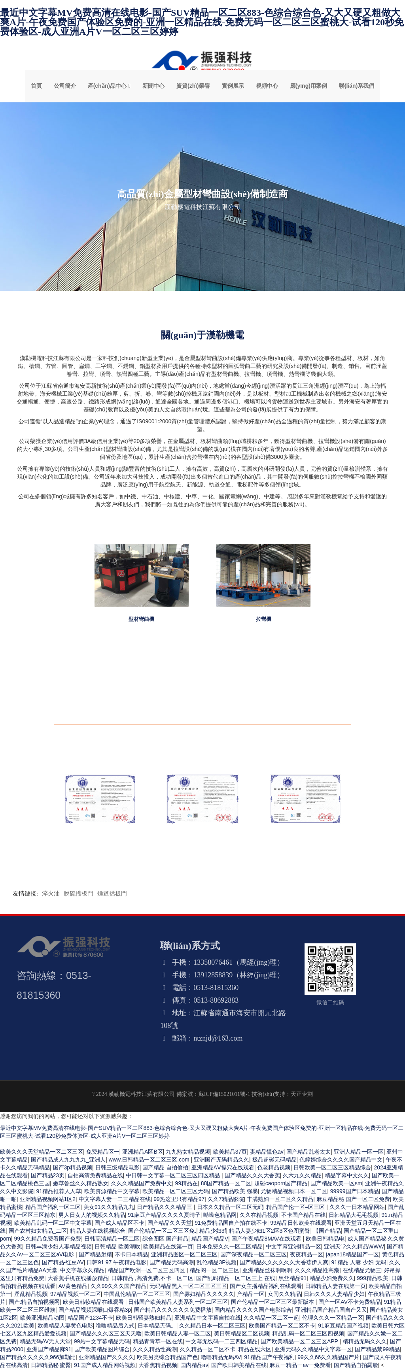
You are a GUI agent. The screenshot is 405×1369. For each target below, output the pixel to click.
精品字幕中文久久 (347, 1175)
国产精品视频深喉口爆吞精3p (95, 1310)
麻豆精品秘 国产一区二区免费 (353, 1199)
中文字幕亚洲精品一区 (293, 1246)
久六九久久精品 (302, 1175)
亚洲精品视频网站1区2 (48, 1199)
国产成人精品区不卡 (119, 1223)
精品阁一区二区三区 (214, 1270)
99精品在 (186, 1183)
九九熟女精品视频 (188, 1151)
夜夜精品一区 (306, 1254)
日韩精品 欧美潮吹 (117, 1246)
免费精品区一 (102, 1151)
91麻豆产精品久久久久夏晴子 (164, 1215)
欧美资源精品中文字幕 (112, 1191)
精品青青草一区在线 (158, 1341)
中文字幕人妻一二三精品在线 (115, 1199)
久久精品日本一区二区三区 (212, 1325)
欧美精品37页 (230, 1151)
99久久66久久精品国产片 (328, 1357)
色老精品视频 (273, 1167)
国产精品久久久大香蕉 (252, 1175)
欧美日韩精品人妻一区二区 (177, 1333)
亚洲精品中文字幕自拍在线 (207, 1317)
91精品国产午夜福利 (269, 1357)
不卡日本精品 (131, 1254)
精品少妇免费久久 (332, 1278)
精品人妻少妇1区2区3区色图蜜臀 (269, 1231)
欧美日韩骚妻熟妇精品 (143, 1317)
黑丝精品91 (292, 1278)
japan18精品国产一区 (352, 1254)
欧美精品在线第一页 (168, 1246)
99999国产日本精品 (354, 1191)
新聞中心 (153, 86)
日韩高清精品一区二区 (112, 1238)
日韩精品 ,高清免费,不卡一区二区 (152, 1278)
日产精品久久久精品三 (165, 1207)
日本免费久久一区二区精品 (229, 1246)
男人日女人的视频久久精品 (92, 1215)
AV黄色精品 (73, 1286)
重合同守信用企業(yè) (202, 836)
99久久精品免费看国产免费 (47, 1238)
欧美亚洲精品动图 (42, 1317)
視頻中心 (267, 86)
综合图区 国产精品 (165, 1238)
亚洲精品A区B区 (142, 1151)
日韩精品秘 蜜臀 (51, 1365)
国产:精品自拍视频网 (34, 1302)
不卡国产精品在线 (303, 1215)
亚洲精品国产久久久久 (106, 1357)
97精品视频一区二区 (75, 1294)
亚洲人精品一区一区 (359, 1151)
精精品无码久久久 (365, 1341)
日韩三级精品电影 (117, 1167)
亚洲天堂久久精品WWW (354, 1246)
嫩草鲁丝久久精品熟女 (80, 1183)
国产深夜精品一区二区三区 (253, 1254)
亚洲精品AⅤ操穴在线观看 (222, 1167)
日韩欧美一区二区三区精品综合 (332, 1167)
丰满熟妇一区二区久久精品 (280, 1199)
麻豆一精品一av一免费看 (300, 1365)
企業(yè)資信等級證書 (100, 836)
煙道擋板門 (112, 893)
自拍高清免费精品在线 (95, 1175)
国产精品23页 (48, 1175)
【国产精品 (327, 1231)
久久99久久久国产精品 (119, 1286)
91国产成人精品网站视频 (105, 1365)
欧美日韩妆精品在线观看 (94, 1302)
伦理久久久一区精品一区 (332, 1317)
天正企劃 (302, 1094)
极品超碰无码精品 (274, 1159)
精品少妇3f (212, 1231)
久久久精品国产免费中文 (141, 1183)
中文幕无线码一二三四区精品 (221, 1341)
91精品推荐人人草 (58, 1191)
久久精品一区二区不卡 (207, 1349)
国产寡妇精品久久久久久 (203, 1294)
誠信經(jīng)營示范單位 (304, 836)
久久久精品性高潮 (317, 1270)
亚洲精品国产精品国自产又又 (331, 1310)
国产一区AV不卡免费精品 (349, 1302)
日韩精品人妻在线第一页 (335, 1286)
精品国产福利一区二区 (53, 1207)
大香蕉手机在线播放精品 (77, 1278)
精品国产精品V (209, 1238)
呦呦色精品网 (220, 1215)
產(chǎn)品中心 (107, 86)
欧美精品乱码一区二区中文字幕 (53, 1223)
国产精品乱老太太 (308, 1151)
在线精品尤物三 (362, 1270)
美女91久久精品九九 (108, 1207)
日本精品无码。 (157, 1325)
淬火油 (51, 893)
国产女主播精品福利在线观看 (266, 1286)
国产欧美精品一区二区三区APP (300, 1341)
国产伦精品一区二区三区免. (162, 1231)
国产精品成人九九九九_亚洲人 (68, 1159)
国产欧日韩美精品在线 (239, 1365)
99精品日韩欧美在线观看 (301, 1223)
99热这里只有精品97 (178, 1199)
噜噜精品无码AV (221, 1357)
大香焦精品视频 (157, 1365)
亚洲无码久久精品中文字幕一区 (313, 1349)
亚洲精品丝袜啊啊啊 (267, 1270)
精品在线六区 (254, 1349)
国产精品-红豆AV (63, 1262)
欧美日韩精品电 (325, 1238)
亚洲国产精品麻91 (49, 1349)
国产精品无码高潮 (172, 1262)
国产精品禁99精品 (377, 1349)
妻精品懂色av (267, 1151)
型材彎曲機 (141, 619)
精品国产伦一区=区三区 (296, 1207)
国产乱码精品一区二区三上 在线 (235, 1278)
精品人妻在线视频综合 (97, 1231)
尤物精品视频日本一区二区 (294, 1191)
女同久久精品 (284, 1294)
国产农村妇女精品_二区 (38, 1231)
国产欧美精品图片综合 (102, 1349)
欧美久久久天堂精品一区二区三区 (41, 1151)
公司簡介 (65, 86)
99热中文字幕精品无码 (102, 1341)
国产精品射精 (95, 1254)
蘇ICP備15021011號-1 (224, 1094)
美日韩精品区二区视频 (241, 1333)
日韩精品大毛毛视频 (354, 1215)
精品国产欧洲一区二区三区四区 (147, 1270)
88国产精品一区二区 (226, 1183)
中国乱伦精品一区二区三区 (137, 1294)
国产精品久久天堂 (170, 1223)
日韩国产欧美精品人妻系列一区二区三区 (178, 1302)
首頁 (36, 86)
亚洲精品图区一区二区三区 (184, 1254)
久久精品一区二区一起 (271, 1317)
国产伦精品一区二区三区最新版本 (273, 1302)
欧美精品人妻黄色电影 (65, 1325)
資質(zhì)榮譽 (193, 86)
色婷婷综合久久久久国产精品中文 (340, 1159)
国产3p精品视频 (73, 1167)
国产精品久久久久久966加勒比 (38, 1357)
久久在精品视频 (259, 1215)
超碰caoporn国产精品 (281, 1183)
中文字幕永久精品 (82, 1270)
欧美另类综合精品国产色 (167, 1357)
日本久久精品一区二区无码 (230, 1207)
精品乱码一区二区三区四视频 (308, 1333)
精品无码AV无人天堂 (45, 1341)
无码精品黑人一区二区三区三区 (188, 1286)
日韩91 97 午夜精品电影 (116, 1262)
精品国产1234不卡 (90, 1317)
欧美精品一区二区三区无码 (175, 1191)
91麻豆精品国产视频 (343, 1325)
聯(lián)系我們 (356, 86)
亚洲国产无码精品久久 (221, 1159)
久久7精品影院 (226, 1199)
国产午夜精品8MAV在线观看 (267, 1238)
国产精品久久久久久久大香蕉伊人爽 (284, 1262)
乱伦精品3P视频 (217, 1262)
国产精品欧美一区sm (336, 1183)
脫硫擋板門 (78, 893)
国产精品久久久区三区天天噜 (106, 1333)
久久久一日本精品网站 (357, 1207)
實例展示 (233, 86)
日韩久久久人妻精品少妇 (334, 1294)
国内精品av (194, 1365)
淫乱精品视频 (30, 1294)
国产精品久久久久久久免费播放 (173, 1310)
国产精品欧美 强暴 (235, 1191)
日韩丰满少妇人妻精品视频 (58, 1246)
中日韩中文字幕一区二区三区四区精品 (173, 1175)
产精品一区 (251, 1294)
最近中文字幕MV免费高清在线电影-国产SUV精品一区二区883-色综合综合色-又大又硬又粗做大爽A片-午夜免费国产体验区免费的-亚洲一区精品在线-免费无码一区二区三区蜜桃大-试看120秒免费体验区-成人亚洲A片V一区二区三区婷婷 (202, 22)
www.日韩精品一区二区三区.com (150, 1159)
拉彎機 (263, 619)
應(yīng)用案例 (308, 86)
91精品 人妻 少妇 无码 (358, 1262)
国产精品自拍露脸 (356, 1365)
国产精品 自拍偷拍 (165, 1167)
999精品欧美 (372, 1278)
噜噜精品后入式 (115, 1325)
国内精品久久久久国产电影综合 (253, 1310)
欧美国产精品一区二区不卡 (282, 1325)
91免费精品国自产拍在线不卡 (231, 1223)
